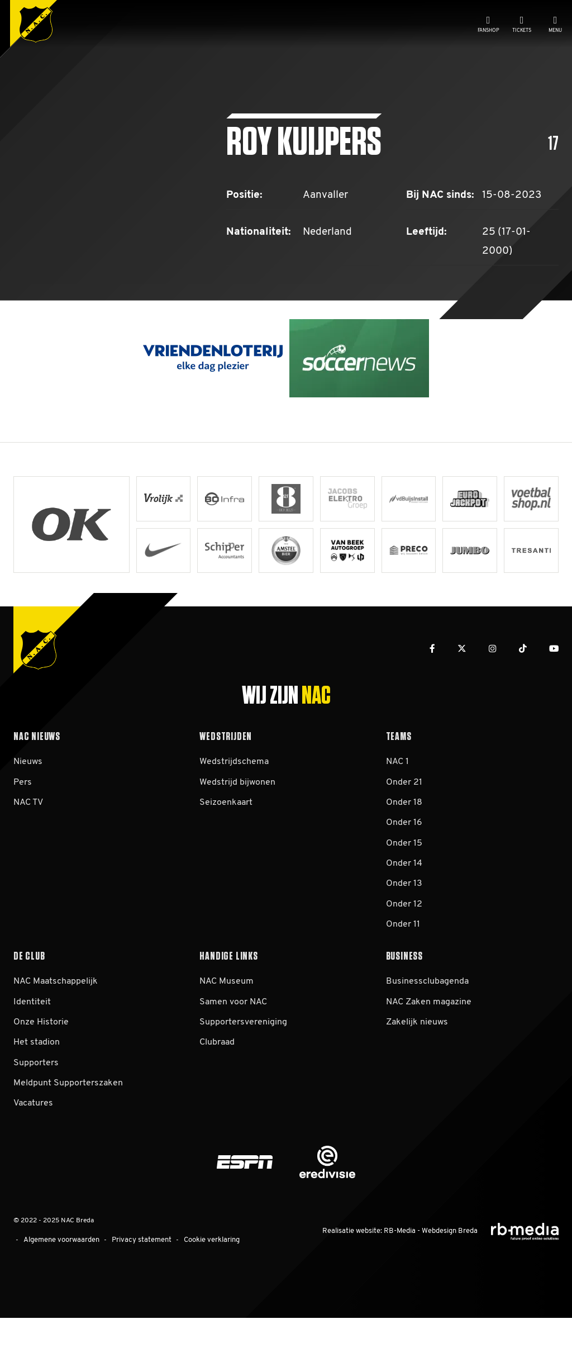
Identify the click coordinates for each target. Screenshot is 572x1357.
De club (29, 996)
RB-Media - (406, 1272)
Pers (22, 825)
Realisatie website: (360, 1272)
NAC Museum (226, 1024)
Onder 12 (404, 947)
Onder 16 (404, 865)
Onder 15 (404, 886)
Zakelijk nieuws (417, 1065)
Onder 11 (403, 967)
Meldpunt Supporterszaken (68, 1126)
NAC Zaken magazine (428, 1045)
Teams (399, 776)
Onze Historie (41, 1065)
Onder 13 (404, 926)
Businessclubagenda (427, 1024)
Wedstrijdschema (234, 804)
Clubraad (217, 1085)
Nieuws (27, 804)
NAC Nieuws (36, 776)
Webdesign (441, 1272)
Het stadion (36, 1085)
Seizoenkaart (225, 845)
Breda (469, 1272)
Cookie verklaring (199, 1281)
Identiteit (32, 1045)
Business (404, 996)
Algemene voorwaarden (58, 1281)
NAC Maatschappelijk (55, 1024)
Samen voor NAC (233, 1045)
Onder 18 (404, 845)
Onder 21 (404, 825)
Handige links (228, 996)
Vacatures (33, 1146)
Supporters (36, 1106)
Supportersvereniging (243, 1065)
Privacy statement (133, 1281)
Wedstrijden (225, 776)
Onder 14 (404, 906)
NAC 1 (397, 804)
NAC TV (28, 845)
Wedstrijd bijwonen (237, 825)
